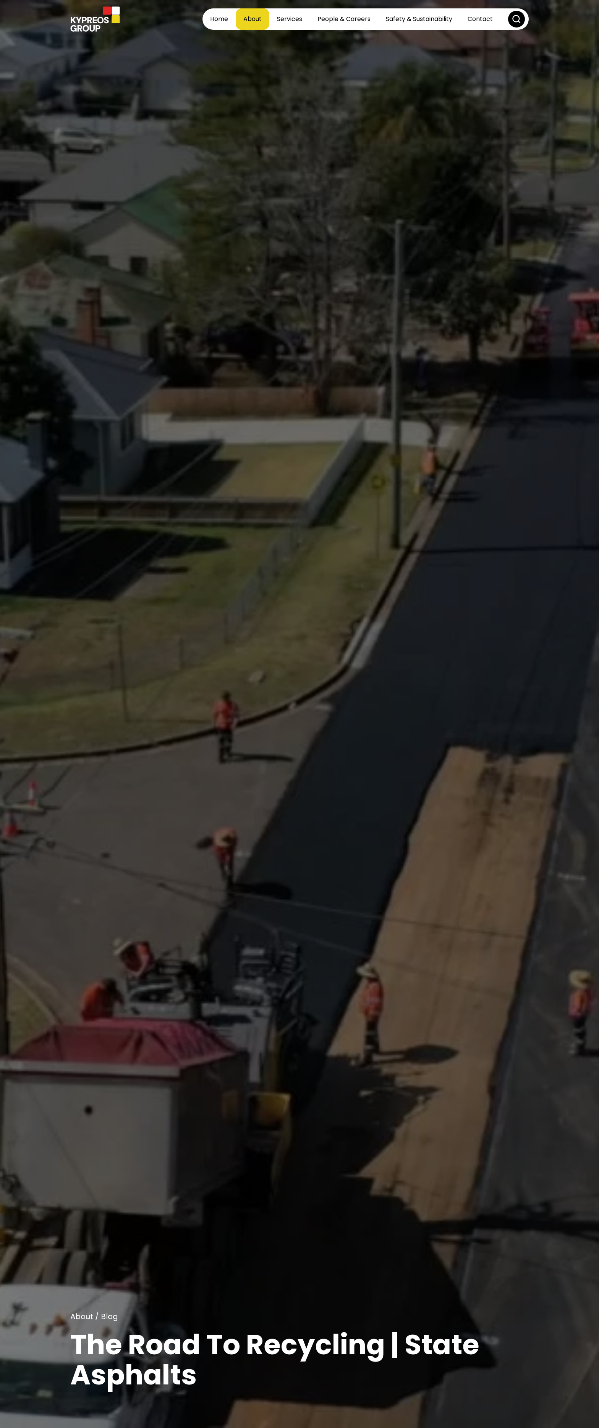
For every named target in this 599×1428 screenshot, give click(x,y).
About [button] (252, 19)
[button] (516, 19)
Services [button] (289, 19)
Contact (480, 19)
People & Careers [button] (344, 19)
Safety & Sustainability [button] (419, 19)
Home (219, 19)
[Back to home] (95, 19)
